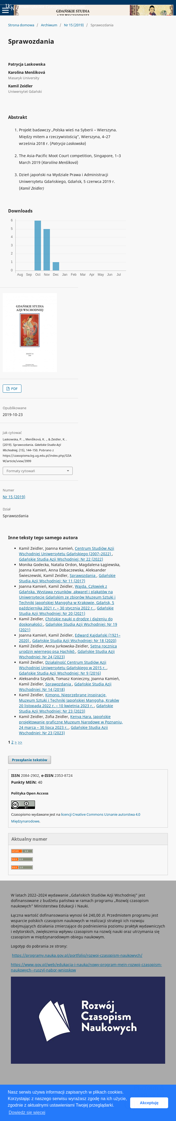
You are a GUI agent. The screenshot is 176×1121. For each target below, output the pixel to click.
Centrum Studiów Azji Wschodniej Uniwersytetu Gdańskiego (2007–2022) (66, 551)
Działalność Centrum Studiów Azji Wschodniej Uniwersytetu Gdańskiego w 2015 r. (63, 665)
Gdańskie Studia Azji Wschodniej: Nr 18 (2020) (74, 640)
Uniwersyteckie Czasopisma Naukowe (45, 7)
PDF (14, 388)
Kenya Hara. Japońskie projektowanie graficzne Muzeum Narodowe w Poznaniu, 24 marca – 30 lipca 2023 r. (71, 722)
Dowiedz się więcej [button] (27, 1112)
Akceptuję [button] (149, 1103)
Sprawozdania (83, 575)
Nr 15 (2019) (74, 25)
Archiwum (49, 25)
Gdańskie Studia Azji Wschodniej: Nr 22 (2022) (61, 559)
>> (20, 742)
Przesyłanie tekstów (29, 759)
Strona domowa (21, 25)
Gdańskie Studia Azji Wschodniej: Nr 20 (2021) (66, 610)
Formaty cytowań (21, 470)
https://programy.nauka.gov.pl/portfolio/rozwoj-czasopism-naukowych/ (77, 955)
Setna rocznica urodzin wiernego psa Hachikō (68, 648)
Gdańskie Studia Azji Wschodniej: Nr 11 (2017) (67, 578)
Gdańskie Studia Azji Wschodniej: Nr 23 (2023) (66, 708)
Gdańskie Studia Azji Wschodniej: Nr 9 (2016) (60, 673)
